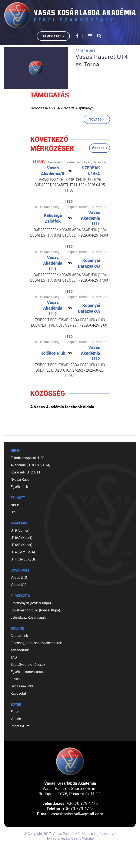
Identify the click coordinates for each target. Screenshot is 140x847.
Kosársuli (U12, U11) (26, 472)
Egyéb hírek (19, 486)
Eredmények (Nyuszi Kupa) (31, 603)
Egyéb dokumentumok (27, 671)
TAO (14, 657)
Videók (16, 718)
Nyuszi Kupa (20, 479)
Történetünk (20, 650)
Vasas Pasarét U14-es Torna (103, 60)
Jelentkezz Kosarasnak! (28, 617)
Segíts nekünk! (22, 686)
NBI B (15, 505)
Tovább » (96, 119)
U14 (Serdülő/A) (23, 552)
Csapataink (19, 635)
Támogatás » (53, 36)
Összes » (99, 148)
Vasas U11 (19, 584)
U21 (14, 512)
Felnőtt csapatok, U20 (27, 457)
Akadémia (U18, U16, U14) (30, 465)
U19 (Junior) (20, 530)
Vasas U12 (19, 577)
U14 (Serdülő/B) (23, 559)
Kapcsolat (18, 693)
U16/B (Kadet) (21, 544)
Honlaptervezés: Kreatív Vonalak (70, 838)
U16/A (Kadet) (21, 537)
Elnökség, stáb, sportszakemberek (36, 643)
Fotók (15, 711)
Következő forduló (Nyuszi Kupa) (35, 610)
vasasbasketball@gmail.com (77, 813)
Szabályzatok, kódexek (28, 664)
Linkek (15, 679)
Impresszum (20, 726)
